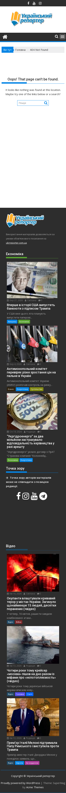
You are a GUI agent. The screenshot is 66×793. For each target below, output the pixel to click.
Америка (12, 321)
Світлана (30, 300)
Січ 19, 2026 (14, 431)
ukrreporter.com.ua (16, 242)
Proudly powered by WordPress (20, 783)
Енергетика (22, 389)
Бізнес (11, 389)
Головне (20, 694)
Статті (29, 694)
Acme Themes (35, 787)
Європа (19, 763)
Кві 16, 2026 (14, 593)
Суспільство (36, 389)
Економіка (24, 321)
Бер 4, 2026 (14, 364)
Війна (18, 622)
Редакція (29, 431)
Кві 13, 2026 (14, 665)
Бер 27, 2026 (15, 300)
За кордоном (32, 763)
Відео (10, 622)
